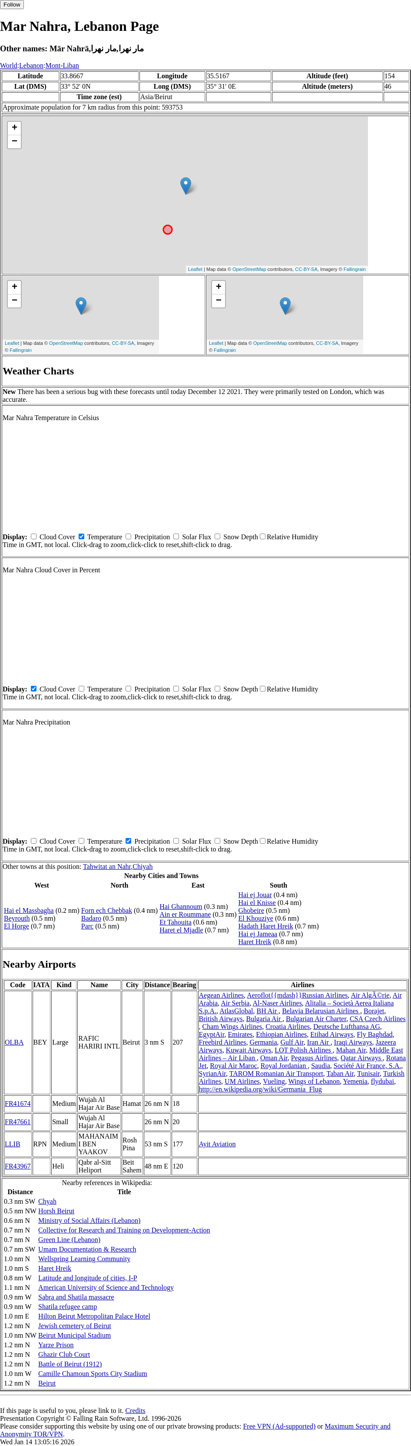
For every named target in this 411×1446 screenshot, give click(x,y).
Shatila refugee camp (67, 1306)
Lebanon (31, 65)
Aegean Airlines (221, 995)
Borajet (374, 1011)
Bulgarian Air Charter (316, 1018)
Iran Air (319, 1042)
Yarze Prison (55, 1345)
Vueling (274, 1081)
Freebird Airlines (222, 1042)
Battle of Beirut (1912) (70, 1364)
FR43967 (18, 1166)
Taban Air (340, 1073)
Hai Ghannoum (180, 906)
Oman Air (274, 1058)
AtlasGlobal (236, 1011)
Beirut (47, 1383)
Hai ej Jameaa (257, 934)
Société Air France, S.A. (367, 1065)
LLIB (12, 1144)
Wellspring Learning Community (84, 1258)
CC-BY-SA (306, 269)
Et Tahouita (175, 922)
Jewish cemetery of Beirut (74, 1325)
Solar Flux (196, 537)
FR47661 (18, 1121)
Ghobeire (251, 910)
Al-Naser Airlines (277, 1003)
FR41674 (18, 1103)
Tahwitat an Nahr (107, 866)
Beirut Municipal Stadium (74, 1335)
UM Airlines (242, 1081)
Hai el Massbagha (29, 910)
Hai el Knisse (256, 902)
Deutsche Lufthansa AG (346, 1026)
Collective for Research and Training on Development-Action (124, 1230)
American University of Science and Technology (106, 1287)
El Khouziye (255, 918)
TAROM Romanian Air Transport (276, 1073)
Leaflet (195, 269)
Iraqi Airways (353, 1042)
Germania (263, 1042)
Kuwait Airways (248, 1050)
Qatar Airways (362, 1058)
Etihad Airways (331, 1034)
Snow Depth (240, 537)
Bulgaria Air (264, 1018)
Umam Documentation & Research (87, 1249)
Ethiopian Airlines (281, 1034)
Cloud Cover (57, 537)
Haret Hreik (254, 941)
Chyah (47, 1201)
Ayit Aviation (217, 1144)
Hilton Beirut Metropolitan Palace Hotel (94, 1316)
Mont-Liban (62, 65)
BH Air (267, 1011)
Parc (87, 926)
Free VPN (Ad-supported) (279, 1426)
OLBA (14, 1042)
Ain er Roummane (185, 914)
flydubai (382, 1081)
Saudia (320, 1065)
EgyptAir (212, 1034)
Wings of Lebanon (314, 1081)
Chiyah (142, 866)
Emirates (240, 1034)
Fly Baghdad (374, 1034)
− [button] (14, 141)
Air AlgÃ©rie (370, 995)
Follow (11, 4)
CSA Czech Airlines (378, 1018)
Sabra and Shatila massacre (76, 1297)
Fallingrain (355, 269)
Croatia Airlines (287, 1026)
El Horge (16, 926)
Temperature (105, 537)
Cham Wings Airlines (232, 1026)
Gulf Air (292, 1042)
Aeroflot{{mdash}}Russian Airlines (297, 995)
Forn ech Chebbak (106, 910)
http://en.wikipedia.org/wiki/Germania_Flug (260, 1089)
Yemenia (355, 1081)
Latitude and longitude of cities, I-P (87, 1278)
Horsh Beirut (56, 1211)
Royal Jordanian (284, 1065)
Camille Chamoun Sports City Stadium (92, 1373)
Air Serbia (235, 1003)
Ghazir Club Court (64, 1354)
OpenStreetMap (249, 269)
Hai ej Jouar (255, 894)
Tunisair (368, 1073)
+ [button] (14, 128)
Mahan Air (351, 1050)
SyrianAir (212, 1073)
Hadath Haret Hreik (265, 926)
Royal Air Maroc (233, 1065)
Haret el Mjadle (181, 930)
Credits (135, 1410)
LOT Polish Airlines (304, 1050)
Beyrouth (17, 918)
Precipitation (152, 537)
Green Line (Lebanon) (69, 1239)
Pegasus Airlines (314, 1058)
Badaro (91, 918)
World (8, 65)
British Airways (221, 1018)
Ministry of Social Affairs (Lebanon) (89, 1220)
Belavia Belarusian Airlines (321, 1011)
